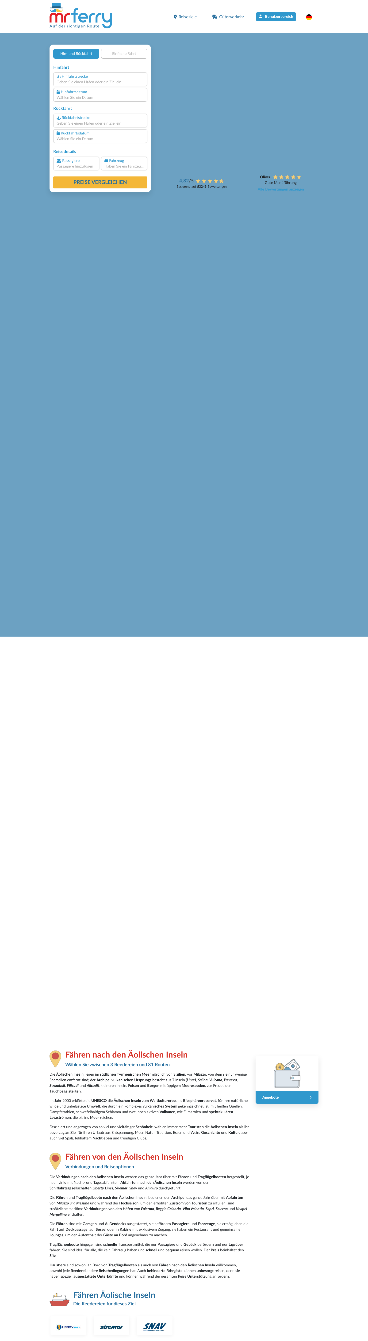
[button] (311, 17)
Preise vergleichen (100, 182)
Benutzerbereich (276, 17)
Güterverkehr (228, 17)
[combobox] (100, 82)
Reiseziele (185, 17)
